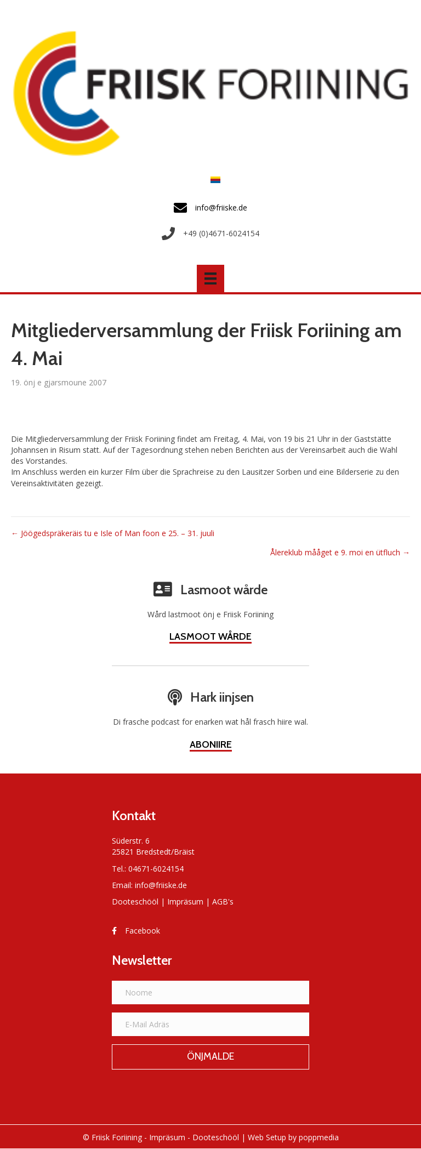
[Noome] (210, 992)
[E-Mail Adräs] (210, 1024)
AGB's (223, 901)
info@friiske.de (161, 885)
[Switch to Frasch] (212, 179)
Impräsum (185, 901)
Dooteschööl (135, 901)
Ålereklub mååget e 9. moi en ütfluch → (340, 552)
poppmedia (319, 1137)
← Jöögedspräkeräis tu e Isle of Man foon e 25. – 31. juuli (112, 533)
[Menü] (210, 278)
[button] (210, 1057)
